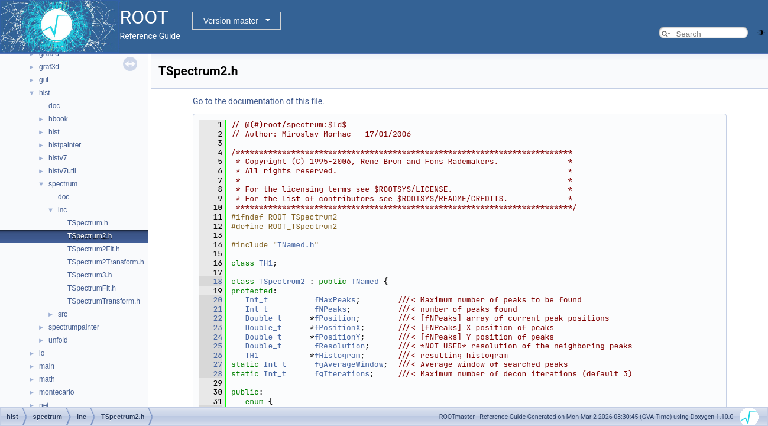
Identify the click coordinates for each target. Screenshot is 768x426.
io (41, 353)
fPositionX (337, 327)
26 (210, 355)
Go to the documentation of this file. (259, 101)
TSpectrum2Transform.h (105, 262)
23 (210, 327)
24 (210, 337)
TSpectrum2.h (89, 236)
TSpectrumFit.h (91, 288)
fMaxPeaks (334, 300)
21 (210, 309)
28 (210, 374)
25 (210, 346)
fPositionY (337, 337)
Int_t (256, 300)
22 (210, 318)
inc (62, 210)
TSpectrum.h (87, 223)
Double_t (263, 318)
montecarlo (56, 392)
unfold (58, 340)
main (46, 366)
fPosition (334, 318)
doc (54, 106)
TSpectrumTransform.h (103, 301)
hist (44, 93)
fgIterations (342, 374)
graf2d (49, 54)
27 (210, 364)
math (47, 379)
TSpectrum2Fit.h (93, 249)
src (62, 314)
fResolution (339, 346)
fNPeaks (330, 309)
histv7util (62, 171)
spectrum (62, 184)
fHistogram (337, 355)
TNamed (365, 281)
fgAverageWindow (348, 364)
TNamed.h (295, 245)
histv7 (57, 158)
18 (210, 281)
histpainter (64, 145)
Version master (230, 20)
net (44, 405)
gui (43, 80)
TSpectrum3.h (89, 275)
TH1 (266, 263)
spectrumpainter (73, 327)
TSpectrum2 (282, 281)
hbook (58, 119)
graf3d (49, 67)
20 (210, 300)
